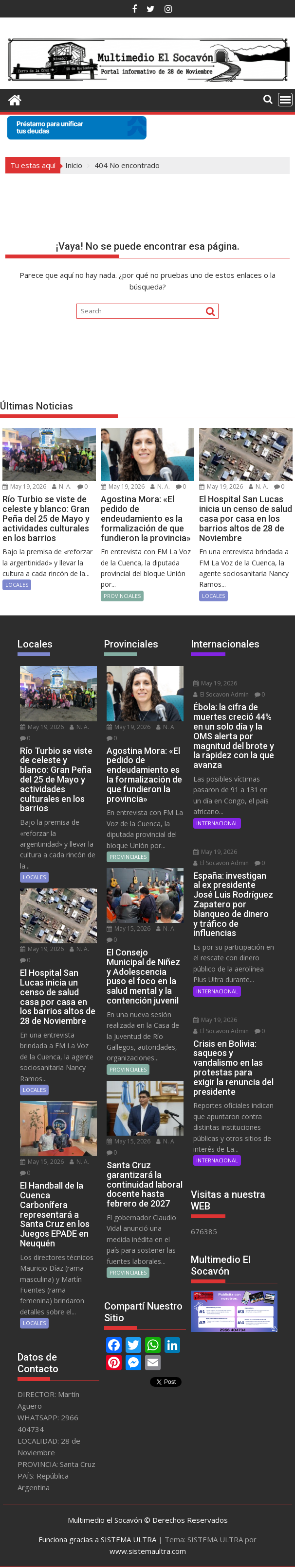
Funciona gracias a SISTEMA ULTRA (97, 1539)
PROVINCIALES (122, 595)
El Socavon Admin (221, 694)
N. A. (62, 486)
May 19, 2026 (24, 486)
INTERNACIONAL (217, 823)
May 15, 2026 (42, 1162)
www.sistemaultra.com (148, 1551)
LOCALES (16, 584)
